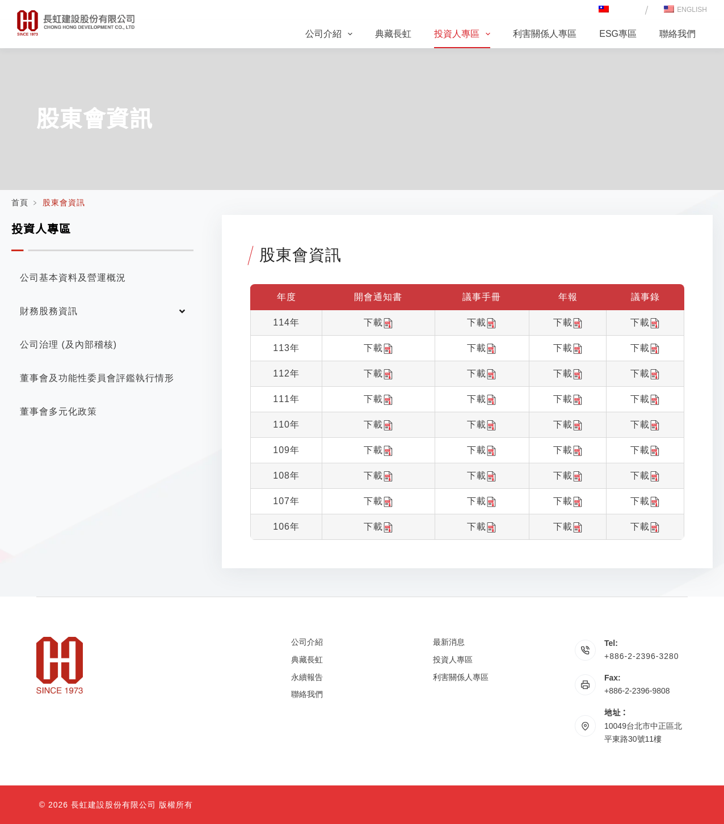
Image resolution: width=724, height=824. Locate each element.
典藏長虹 (393, 34)
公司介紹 (331, 34)
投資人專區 (464, 34)
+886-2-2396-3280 (641, 656)
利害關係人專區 (544, 34)
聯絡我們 (677, 34)
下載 (378, 322)
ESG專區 (618, 34)
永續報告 (307, 677)
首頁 (19, 202)
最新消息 (449, 641)
